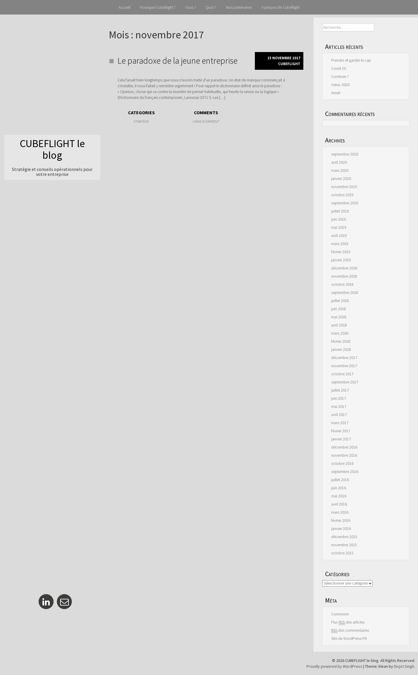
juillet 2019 (340, 211)
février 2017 (340, 430)
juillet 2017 (340, 390)
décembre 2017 (344, 357)
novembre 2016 (344, 455)
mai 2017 (338, 406)
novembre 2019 (344, 186)
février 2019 (340, 251)
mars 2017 (339, 422)
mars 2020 (339, 170)
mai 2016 (338, 496)
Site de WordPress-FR (349, 638)
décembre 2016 (344, 447)
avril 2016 (339, 504)
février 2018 (340, 341)
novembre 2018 (344, 276)
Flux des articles (348, 622)
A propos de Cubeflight (281, 7)
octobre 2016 (342, 463)
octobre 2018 (342, 284)
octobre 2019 (342, 194)
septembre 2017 (344, 382)
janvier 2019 (341, 259)
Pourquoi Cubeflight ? (158, 7)
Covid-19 (338, 68)
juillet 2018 (340, 300)
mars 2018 (339, 333)
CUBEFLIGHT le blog (52, 149)
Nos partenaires (239, 7)
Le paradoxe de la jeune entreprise (177, 60)
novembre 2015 (344, 544)
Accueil (124, 7)
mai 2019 (338, 227)
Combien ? (340, 76)
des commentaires (350, 630)
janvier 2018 (341, 349)
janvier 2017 (341, 439)
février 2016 (340, 520)
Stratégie (141, 121)
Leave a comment (206, 121)
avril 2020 (339, 162)
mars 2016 (339, 512)
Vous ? (190, 7)
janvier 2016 (341, 528)
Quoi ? (211, 7)
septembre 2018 (344, 292)
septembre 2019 (344, 203)
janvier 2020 (341, 178)
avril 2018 (339, 325)
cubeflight (289, 63)
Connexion (340, 614)
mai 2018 (338, 316)
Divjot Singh (404, 666)
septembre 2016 (344, 471)
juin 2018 (338, 308)
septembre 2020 (344, 154)
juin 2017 (338, 398)
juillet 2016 (340, 479)
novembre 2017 (344, 365)
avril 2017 (339, 414)
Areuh (335, 92)
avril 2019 (339, 235)
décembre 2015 (344, 536)
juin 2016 (338, 487)
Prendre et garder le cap (351, 60)
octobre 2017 (342, 373)
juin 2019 (338, 219)
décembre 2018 (344, 268)
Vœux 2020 (340, 84)
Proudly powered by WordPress (334, 666)
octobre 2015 (342, 553)
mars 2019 (339, 243)
